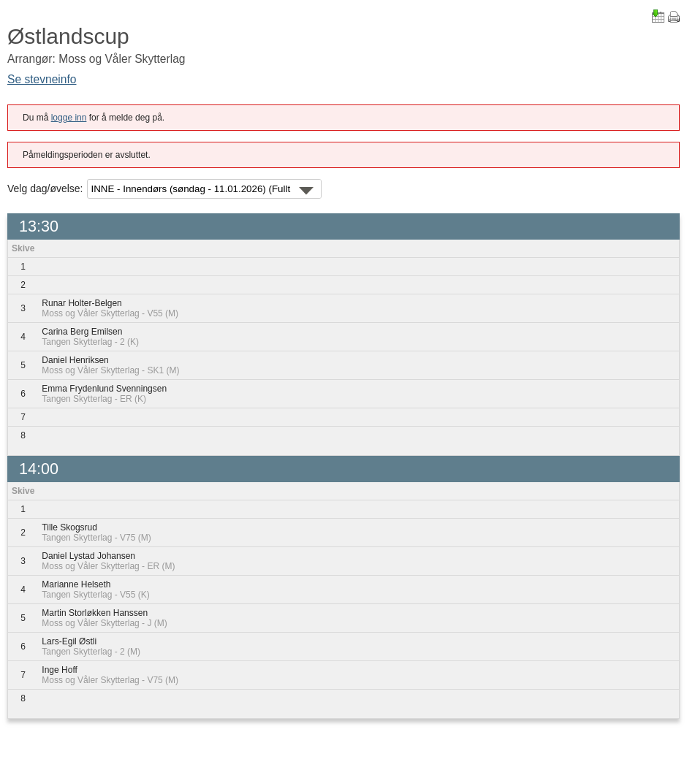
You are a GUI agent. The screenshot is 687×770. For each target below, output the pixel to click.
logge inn (69, 118)
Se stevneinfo (42, 79)
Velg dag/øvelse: (45, 188)
